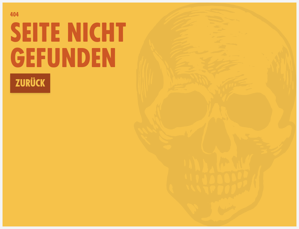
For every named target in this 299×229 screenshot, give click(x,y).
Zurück (30, 83)
